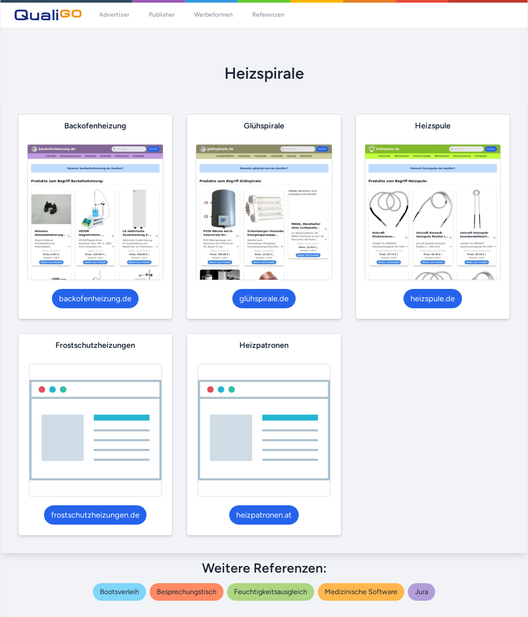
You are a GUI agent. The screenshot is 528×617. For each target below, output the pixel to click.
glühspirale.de (264, 298)
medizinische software (361, 592)
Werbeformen (213, 14)
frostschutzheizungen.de (95, 515)
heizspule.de (433, 298)
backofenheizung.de (95, 298)
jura (421, 592)
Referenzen (268, 14)
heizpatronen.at (264, 515)
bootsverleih (119, 592)
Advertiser (114, 14)
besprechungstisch (186, 592)
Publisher (162, 14)
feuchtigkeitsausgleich (270, 592)
